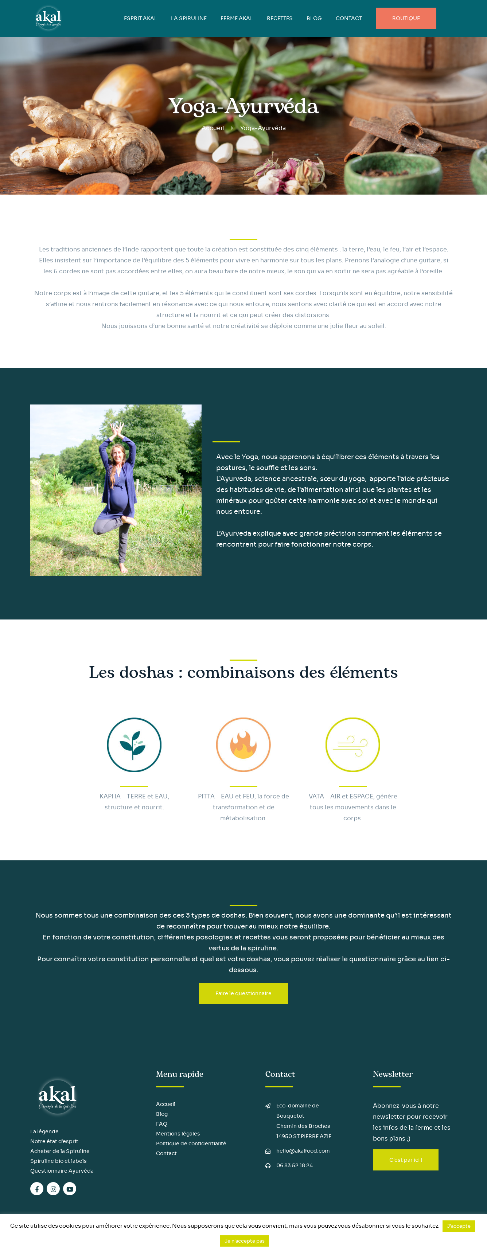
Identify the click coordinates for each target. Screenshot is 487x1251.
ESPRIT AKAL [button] (140, 18)
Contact (349, 18)
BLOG (314, 18)
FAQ (161, 1124)
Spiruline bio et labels (58, 1161)
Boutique (406, 18)
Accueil (213, 128)
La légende (44, 1131)
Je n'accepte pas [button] (245, 1241)
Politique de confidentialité (191, 1143)
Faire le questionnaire (243, 993)
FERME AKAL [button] (237, 18)
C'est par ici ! (405, 1160)
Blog (162, 1114)
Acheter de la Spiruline (60, 1151)
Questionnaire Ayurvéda (62, 1171)
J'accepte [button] (459, 1226)
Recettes (280, 18)
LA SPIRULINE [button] (189, 18)
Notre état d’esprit (54, 1141)
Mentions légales (178, 1133)
